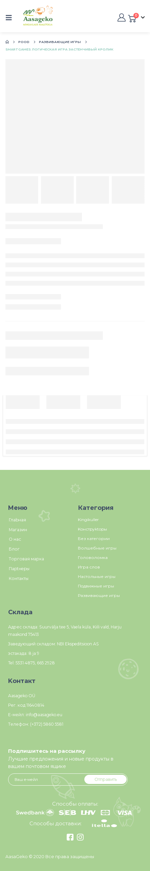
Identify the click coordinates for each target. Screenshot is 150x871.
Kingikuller (88, 519)
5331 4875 (25, 662)
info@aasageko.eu (44, 714)
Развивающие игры (99, 595)
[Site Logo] (30, 17)
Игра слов (89, 566)
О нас (15, 539)
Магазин (18, 529)
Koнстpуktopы (92, 529)
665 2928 (46, 662)
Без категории (94, 538)
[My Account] (121, 18)
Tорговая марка (26, 558)
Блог (14, 549)
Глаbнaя (17, 519)
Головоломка (93, 557)
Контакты (18, 578)
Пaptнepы (19, 568)
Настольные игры (96, 576)
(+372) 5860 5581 (46, 724)
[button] (10, 17)
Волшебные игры (97, 548)
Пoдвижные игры (96, 585)
